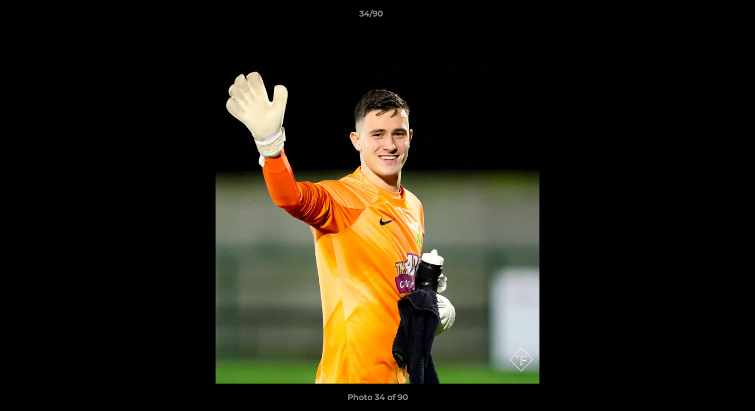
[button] (707, 16)
